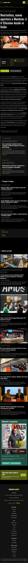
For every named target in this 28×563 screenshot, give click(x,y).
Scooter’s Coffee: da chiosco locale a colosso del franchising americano (13, 188)
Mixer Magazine (14, 515)
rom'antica (5, 11)
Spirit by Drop (14, 533)
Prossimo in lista (6, 160)
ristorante (10, 11)
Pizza (14, 11)
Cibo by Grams (14, 531)
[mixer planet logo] (14, 489)
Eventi (14, 529)
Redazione (8, 190)
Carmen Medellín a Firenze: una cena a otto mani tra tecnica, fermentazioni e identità (14, 201)
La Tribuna (14, 555)
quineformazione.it (20, 500)
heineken (4, 141)
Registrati (23, 474)
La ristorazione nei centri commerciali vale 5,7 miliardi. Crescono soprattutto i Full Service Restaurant (12, 276)
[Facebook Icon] (15, 503)
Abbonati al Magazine (15, 463)
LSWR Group (14, 551)
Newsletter (14, 513)
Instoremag (14, 542)
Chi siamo (14, 509)
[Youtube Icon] (19, 503)
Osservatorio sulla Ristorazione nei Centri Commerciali (8, 269)
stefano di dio (10, 211)
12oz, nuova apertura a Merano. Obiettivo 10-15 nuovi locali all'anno (13, 377)
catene (2, 11)
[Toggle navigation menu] (1, 2)
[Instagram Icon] (13, 503)
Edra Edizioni (14, 547)
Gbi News (14, 540)
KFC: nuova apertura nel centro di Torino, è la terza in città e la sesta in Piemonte (13, 349)
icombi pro (7, 162)
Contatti (14, 511)
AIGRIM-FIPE (20, 269)
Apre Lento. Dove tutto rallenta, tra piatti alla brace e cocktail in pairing (14, 214)
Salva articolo (5, 71)
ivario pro (12, 162)
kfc (4, 345)
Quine (14, 553)
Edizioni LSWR (14, 549)
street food (2, 315)
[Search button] (26, 2)
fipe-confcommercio (4, 272)
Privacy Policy (14, 517)
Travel (14, 526)
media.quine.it (8, 500)
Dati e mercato (14, 522)
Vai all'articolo (6, 463)
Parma (24, 96)
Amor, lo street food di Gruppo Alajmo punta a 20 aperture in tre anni (13, 318)
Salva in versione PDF (16, 71)
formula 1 (15, 141)
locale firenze (3, 198)
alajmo (10, 315)
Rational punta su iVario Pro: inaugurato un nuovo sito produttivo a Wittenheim (13, 166)
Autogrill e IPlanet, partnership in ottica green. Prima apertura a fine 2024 (12, 407)
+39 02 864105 (16, 497)
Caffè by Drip (14, 535)
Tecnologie (14, 524)
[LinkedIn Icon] (17, 503)
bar (11, 198)
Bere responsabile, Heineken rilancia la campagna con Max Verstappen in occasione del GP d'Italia (13, 145)
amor (6, 315)
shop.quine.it (14, 500)
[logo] (7, 2)
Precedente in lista (6, 138)
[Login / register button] (24, 2)
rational (4, 162)
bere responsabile (9, 141)
